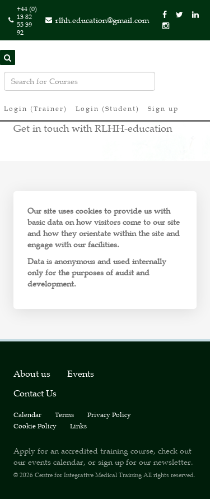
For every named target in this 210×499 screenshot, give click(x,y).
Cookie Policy (35, 425)
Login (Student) (107, 108)
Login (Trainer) (35, 108)
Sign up (163, 108)
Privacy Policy (109, 414)
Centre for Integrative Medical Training (88, 474)
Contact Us (35, 393)
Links (78, 425)
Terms (64, 414)
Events (80, 373)
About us (31, 373)
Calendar (27, 414)
